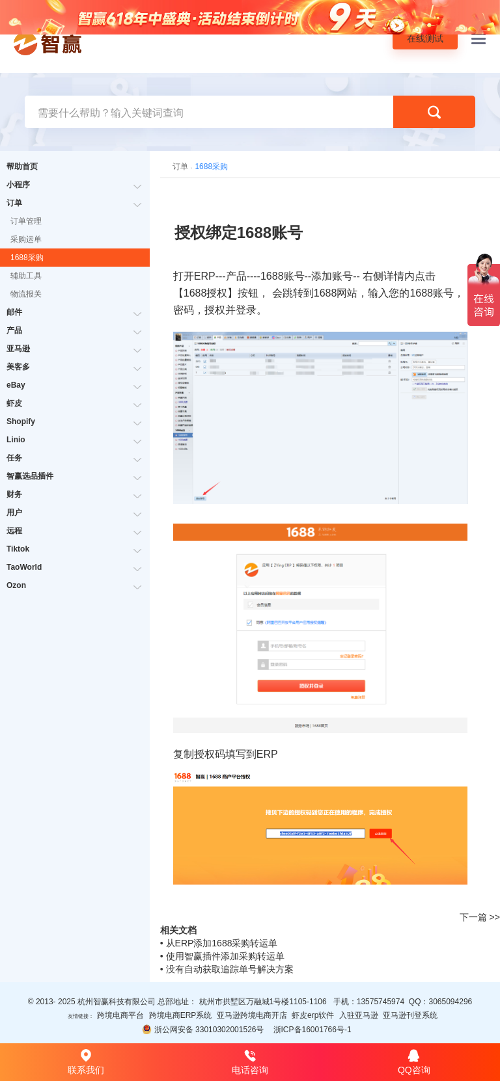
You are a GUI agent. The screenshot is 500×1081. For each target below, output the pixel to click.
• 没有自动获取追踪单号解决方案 (227, 969)
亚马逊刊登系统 (410, 1015)
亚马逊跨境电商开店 (252, 1015)
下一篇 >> (480, 917)
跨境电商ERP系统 (180, 1015)
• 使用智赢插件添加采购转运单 (222, 956)
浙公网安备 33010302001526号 (203, 1029)
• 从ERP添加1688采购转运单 (219, 943)
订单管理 (26, 221)
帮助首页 (22, 166)
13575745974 (380, 1001)
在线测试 (425, 38)
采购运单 (26, 239)
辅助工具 (26, 275)
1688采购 (27, 257)
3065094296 (450, 1001)
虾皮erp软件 (313, 1015)
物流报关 (26, 294)
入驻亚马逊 (358, 1015)
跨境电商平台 (120, 1015)
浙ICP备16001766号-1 (312, 1029)
